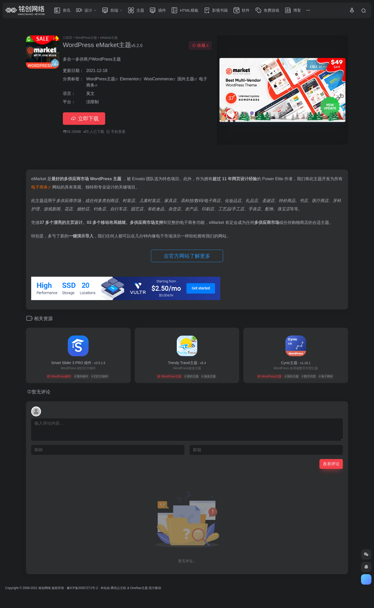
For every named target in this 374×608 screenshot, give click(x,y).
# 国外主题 (191, 376)
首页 (69, 38)
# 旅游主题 (208, 376)
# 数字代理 (309, 376)
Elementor (129, 79)
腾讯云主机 (118, 588)
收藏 (200, 45)
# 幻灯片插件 (99, 376)
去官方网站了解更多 (187, 256)
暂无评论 (41, 391)
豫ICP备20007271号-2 (82, 588)
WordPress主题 (86, 38)
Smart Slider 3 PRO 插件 (78, 363)
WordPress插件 (59, 376)
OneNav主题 (139, 588)
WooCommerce (158, 79)
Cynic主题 (295, 363)
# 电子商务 (326, 376)
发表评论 (331, 464)
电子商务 (39, 187)
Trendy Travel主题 (187, 363)
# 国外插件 (81, 376)
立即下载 (84, 118)
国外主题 (185, 79)
